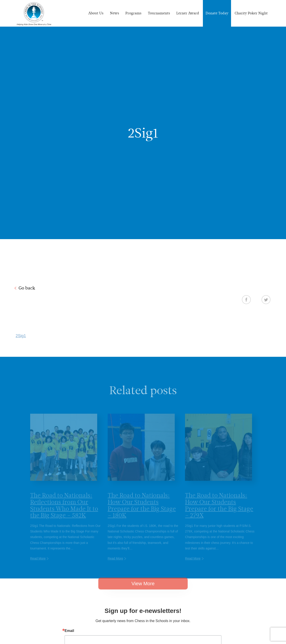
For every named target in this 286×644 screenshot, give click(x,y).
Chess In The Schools (34, 14)
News (114, 13)
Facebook (246, 299)
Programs (133, 13)
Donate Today (217, 13)
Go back (27, 288)
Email (69, 631)
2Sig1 (21, 341)
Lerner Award (187, 13)
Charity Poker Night (251, 13)
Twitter (266, 299)
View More (143, 589)
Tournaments (159, 13)
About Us (95, 13)
